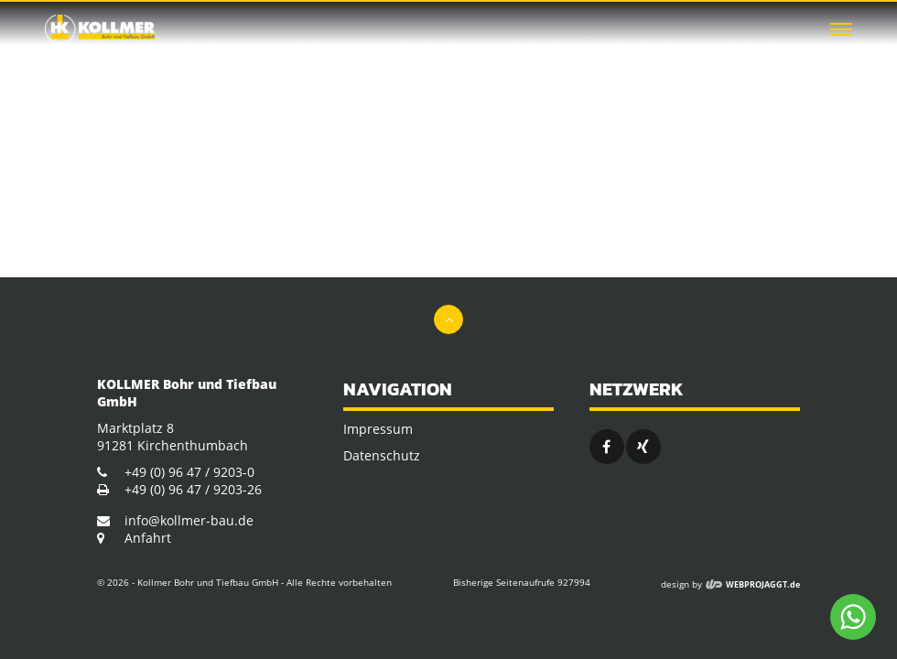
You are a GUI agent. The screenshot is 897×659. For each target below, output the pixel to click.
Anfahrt (147, 537)
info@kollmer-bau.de (189, 520)
